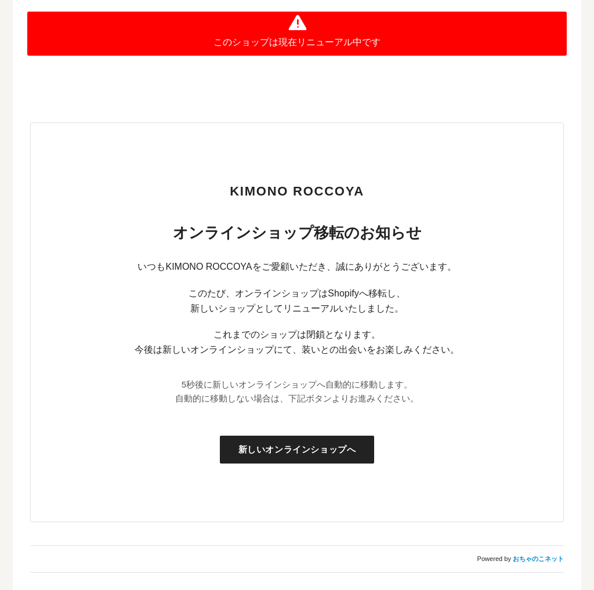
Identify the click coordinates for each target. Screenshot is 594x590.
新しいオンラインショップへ (297, 449)
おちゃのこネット (538, 558)
